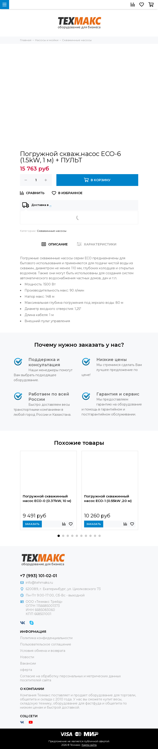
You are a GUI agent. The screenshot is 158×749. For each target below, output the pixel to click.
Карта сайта (89, 745)
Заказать (32, 524)
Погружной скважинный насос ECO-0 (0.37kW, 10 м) (47, 498)
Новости (27, 657)
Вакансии (28, 663)
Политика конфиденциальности (46, 638)
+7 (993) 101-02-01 (38, 575)
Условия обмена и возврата (42, 651)
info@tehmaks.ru (39, 583)
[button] (59, 536)
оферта (26, 670)
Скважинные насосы (51, 230)
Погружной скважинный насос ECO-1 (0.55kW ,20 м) (108, 498)
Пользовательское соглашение (45, 644)
